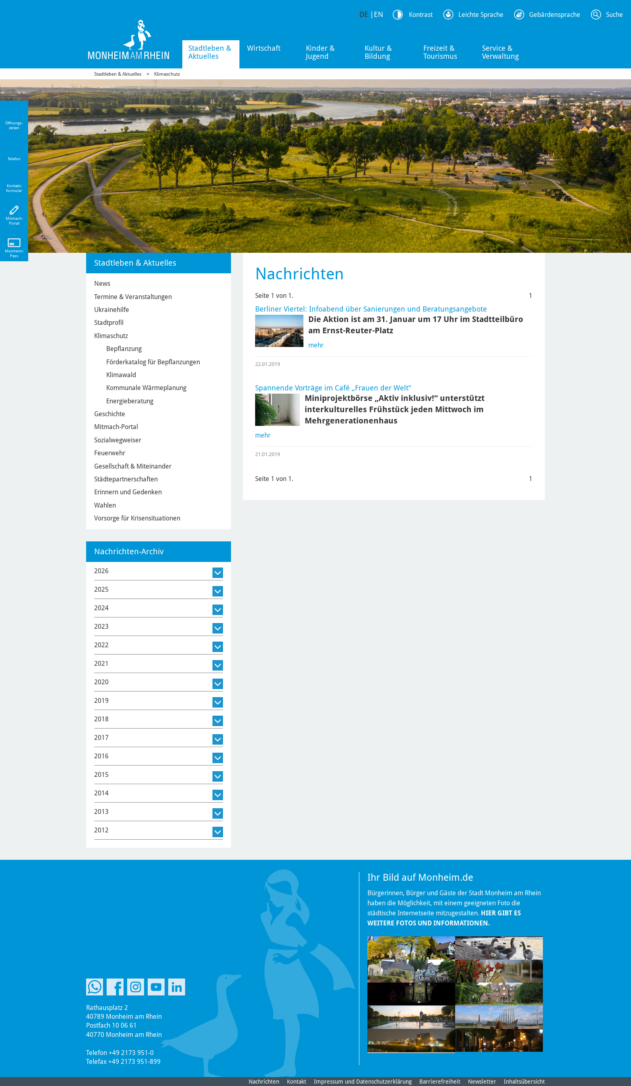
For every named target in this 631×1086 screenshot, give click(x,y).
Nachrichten (264, 1081)
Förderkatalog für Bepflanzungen (153, 362)
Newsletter (482, 1081)
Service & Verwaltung (500, 52)
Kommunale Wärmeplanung (146, 388)
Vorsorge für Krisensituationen (137, 518)
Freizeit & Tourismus (440, 52)
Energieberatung (129, 401)
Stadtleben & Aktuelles (209, 52)
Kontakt (296, 1081)
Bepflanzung (124, 349)
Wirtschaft (263, 48)
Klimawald (121, 375)
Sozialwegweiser (117, 440)
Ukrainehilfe (111, 310)
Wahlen (105, 505)
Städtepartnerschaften (126, 479)
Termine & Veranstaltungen (133, 297)
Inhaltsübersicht (524, 1081)
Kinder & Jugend (320, 52)
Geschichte (109, 414)
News (102, 283)
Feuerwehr (109, 453)
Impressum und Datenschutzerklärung (363, 1081)
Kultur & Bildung (378, 52)
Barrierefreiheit (439, 1081)
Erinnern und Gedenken (128, 492)
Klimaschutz (167, 74)
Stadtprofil (109, 322)
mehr (316, 345)
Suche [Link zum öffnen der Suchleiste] (614, 15)
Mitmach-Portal (116, 427)
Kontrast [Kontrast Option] (421, 15)
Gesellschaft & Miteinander (132, 466)
